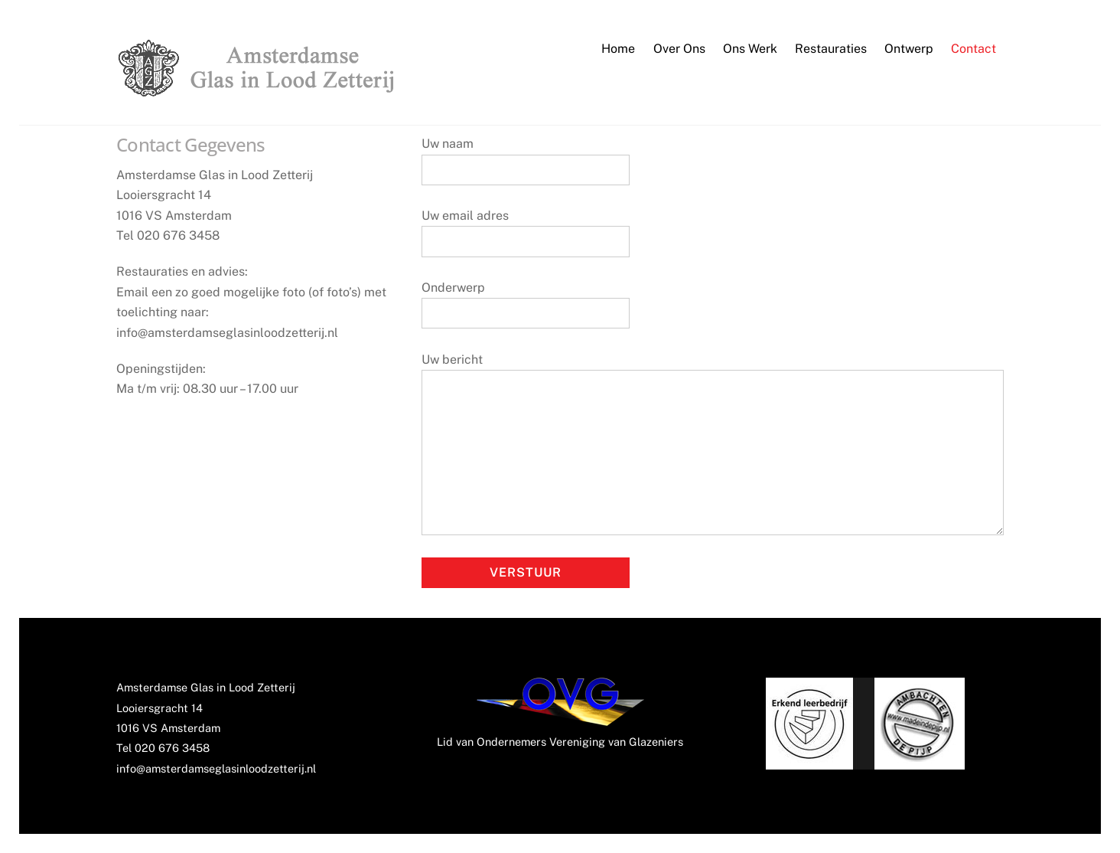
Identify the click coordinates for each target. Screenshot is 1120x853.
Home (618, 48)
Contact (973, 48)
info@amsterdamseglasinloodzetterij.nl (216, 768)
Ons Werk (750, 48)
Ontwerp (908, 48)
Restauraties (831, 48)
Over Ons (679, 48)
